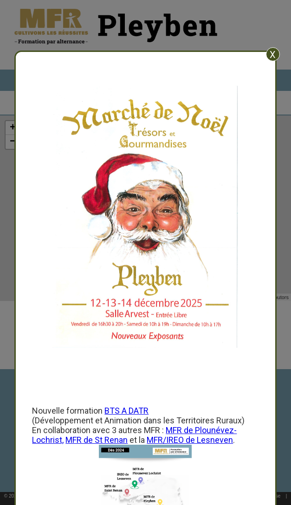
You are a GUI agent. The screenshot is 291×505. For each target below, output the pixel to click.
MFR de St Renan (96, 440)
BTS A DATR (126, 411)
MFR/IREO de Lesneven (190, 440)
